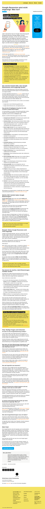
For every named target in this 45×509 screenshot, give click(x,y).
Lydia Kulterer (12, 464)
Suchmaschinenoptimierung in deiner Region (13, 48)
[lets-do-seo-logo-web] (2, 2)
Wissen (25, 497)
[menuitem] (25, 3)
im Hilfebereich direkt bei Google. (20, 191)
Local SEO (4, 11)
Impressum (26, 499)
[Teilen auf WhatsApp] (8, 470)
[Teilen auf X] (6, 470)
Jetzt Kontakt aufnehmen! (8, 448)
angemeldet (8, 483)
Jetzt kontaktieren (37, 30)
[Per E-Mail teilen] (13, 470)
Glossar (25, 495)
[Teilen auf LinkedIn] (10, 470)
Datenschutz (26, 500)
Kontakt (25, 493)
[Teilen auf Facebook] (3, 470)
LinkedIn (9, 461)
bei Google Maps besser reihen (22, 419)
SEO (6, 199)
